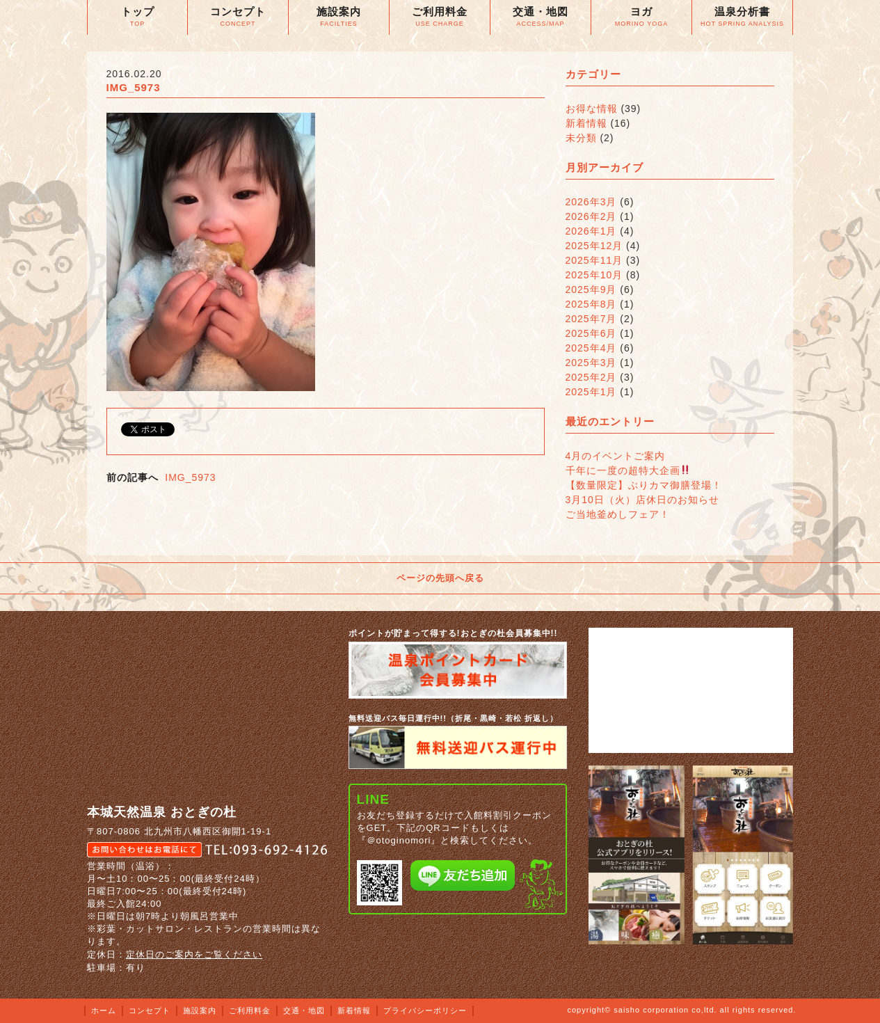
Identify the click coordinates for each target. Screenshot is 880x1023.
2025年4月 (591, 348)
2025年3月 (591, 362)
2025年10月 (594, 274)
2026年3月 (591, 201)
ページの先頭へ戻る (440, 578)
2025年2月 (591, 377)
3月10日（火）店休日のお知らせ (642, 499)
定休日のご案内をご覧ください (194, 954)
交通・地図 (304, 1010)
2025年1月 (591, 391)
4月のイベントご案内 (616, 455)
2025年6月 (591, 333)
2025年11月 (594, 260)
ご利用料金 (250, 1010)
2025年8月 (591, 304)
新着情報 (586, 123)
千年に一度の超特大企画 (628, 470)
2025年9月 (591, 289)
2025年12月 (594, 245)
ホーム (103, 1010)
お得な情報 (592, 108)
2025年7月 (591, 318)
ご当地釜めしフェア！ (618, 514)
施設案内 (199, 1010)
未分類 (581, 137)
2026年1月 (591, 231)
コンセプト (149, 1010)
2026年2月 (591, 216)
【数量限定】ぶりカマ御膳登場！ (644, 485)
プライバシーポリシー (425, 1010)
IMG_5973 (190, 477)
